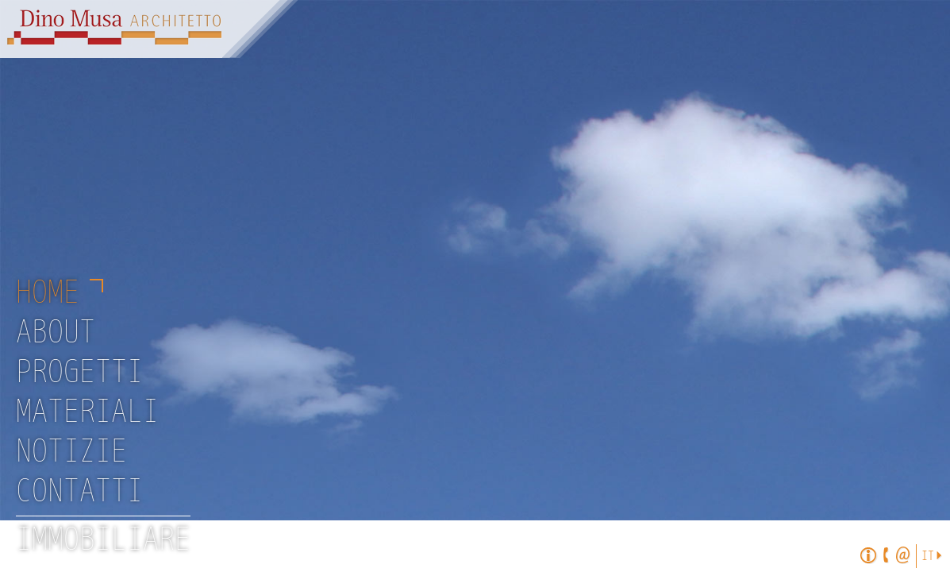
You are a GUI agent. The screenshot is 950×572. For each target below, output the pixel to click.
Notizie (71, 452)
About (55, 332)
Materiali (87, 412)
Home (47, 293)
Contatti (79, 491)
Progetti (79, 372)
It (927, 556)
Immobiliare (103, 540)
